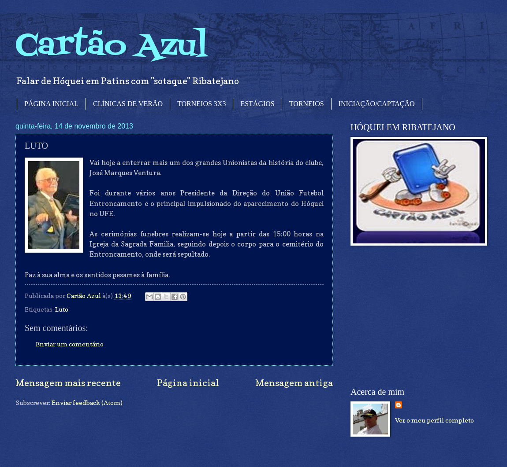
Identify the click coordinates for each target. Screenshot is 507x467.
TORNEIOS (306, 103)
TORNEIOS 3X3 (201, 103)
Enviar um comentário (70, 344)
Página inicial (188, 382)
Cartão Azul (111, 46)
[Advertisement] (416, 316)
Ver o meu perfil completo (434, 420)
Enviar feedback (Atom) (87, 402)
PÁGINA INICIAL (51, 103)
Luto (61, 309)
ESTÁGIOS (257, 103)
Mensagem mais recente (68, 382)
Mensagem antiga (294, 382)
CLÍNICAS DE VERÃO (128, 103)
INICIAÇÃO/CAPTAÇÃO (377, 103)
